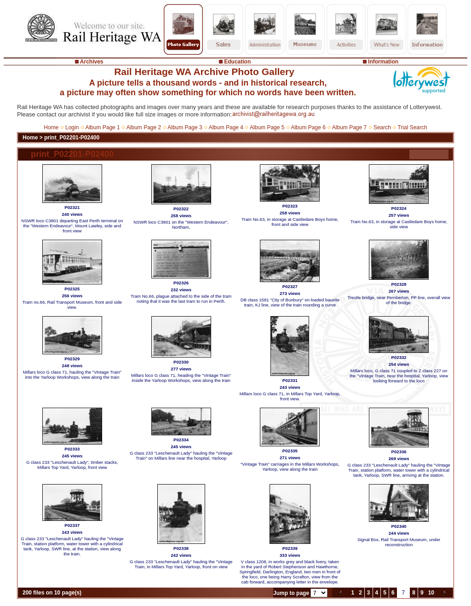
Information (383, 61)
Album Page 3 (184, 127)
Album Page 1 (102, 127)
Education (237, 61)
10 (431, 592)
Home (51, 127)
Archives (91, 61)
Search (382, 127)
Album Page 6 (308, 127)
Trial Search (412, 127)
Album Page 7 (349, 127)
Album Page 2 (143, 127)
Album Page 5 (267, 127)
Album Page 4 (226, 127)
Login (72, 127)
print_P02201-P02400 (71, 137)
